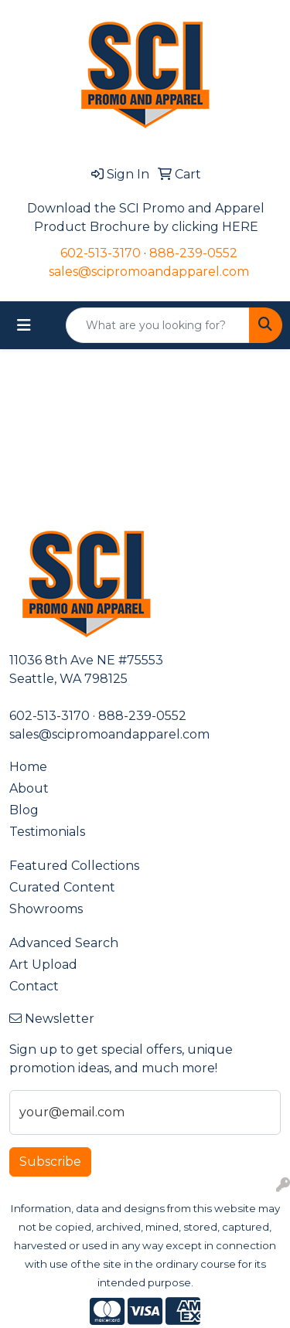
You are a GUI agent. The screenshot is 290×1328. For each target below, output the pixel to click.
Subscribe (50, 1161)
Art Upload (43, 964)
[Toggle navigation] (24, 325)
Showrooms (46, 909)
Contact (34, 986)
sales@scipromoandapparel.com (149, 271)
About (29, 788)
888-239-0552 (193, 253)
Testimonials (47, 831)
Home (28, 766)
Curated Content (62, 887)
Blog (24, 810)
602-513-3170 (100, 253)
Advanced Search (63, 943)
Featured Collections (74, 865)
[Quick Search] (158, 325)
